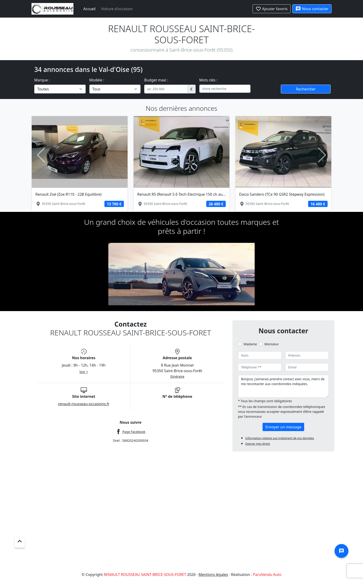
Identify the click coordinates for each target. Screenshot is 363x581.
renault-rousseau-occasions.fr (84, 403)
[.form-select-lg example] (60, 89)
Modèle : (96, 80)
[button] (41, 155)
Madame (250, 344)
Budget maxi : (156, 80)
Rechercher (306, 89)
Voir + (83, 372)
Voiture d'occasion (117, 8)
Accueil (89, 8)
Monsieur (271, 344)
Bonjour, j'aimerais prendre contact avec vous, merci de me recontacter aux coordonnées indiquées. (283, 386)
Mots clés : (208, 80)
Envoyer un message (283, 427)
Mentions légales (213, 574)
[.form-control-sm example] (166, 89)
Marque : (42, 80)
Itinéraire (177, 376)
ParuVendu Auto (267, 574)
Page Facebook (133, 432)
